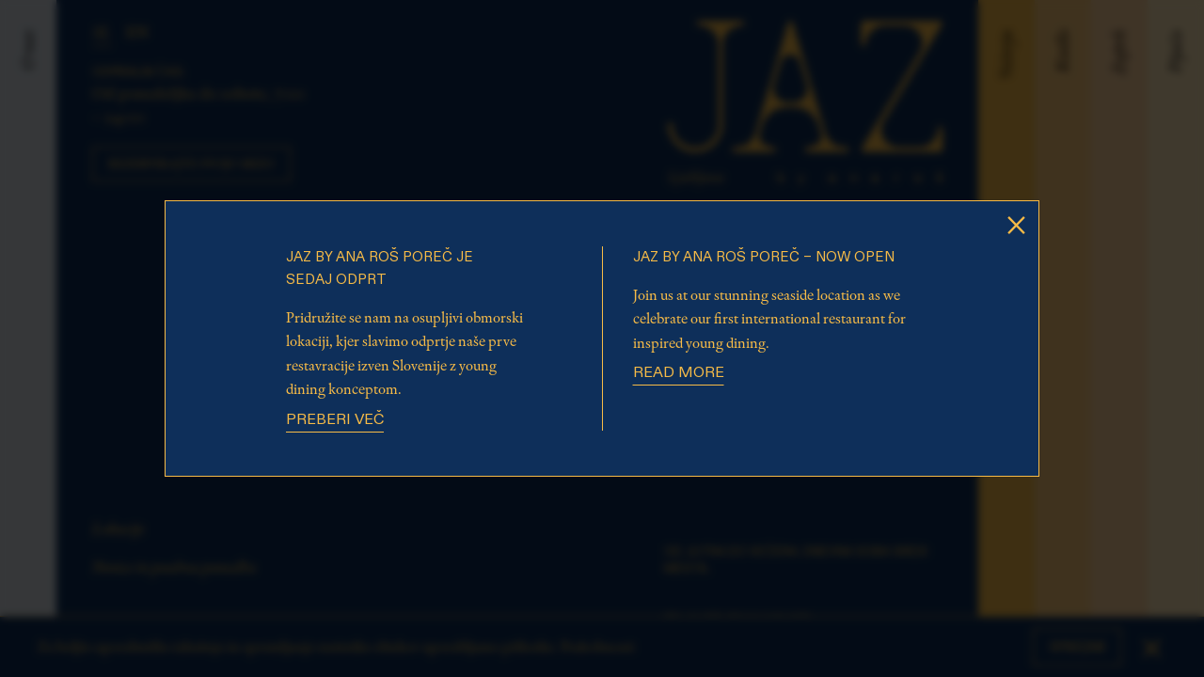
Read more (678, 373)
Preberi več (335, 420)
